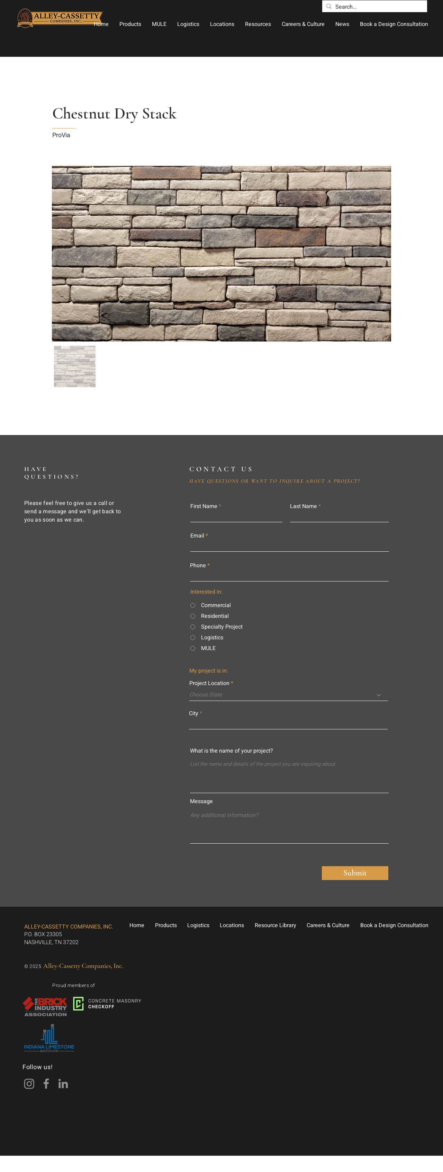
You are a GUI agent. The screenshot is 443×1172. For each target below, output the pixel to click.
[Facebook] (46, 1083)
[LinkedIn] (63, 1083)
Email (197, 536)
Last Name (303, 506)
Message (201, 801)
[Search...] (374, 7)
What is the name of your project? (231, 751)
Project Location (209, 683)
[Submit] (355, 873)
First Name (203, 506)
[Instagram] (29, 1083)
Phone (198, 565)
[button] (130, 24)
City (193, 713)
